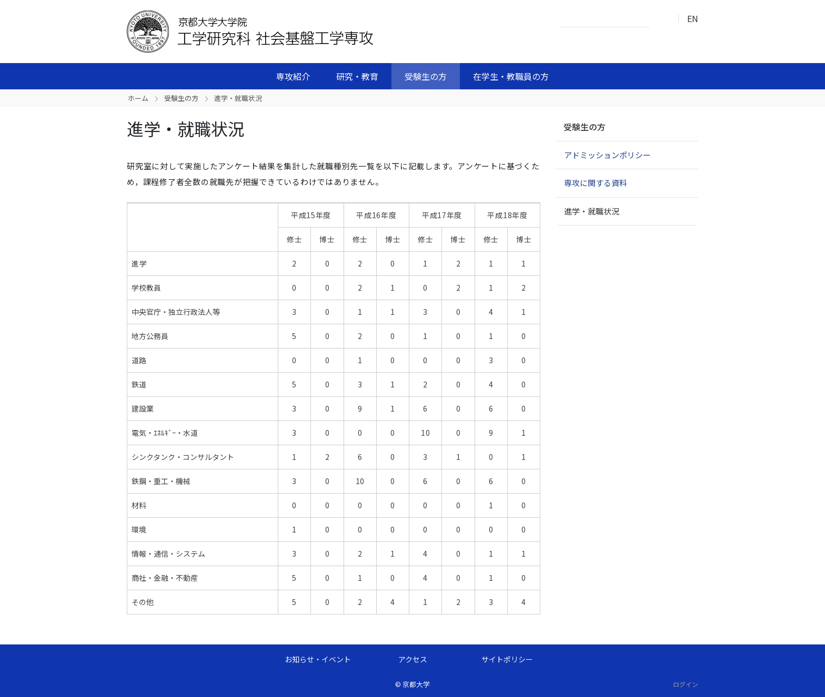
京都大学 (416, 684)
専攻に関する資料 (595, 182)
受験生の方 (426, 76)
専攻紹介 (293, 76)
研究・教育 (357, 76)
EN (692, 18)
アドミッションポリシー (607, 154)
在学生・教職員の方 (511, 76)
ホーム (138, 98)
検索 (660, 19)
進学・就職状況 (591, 211)
